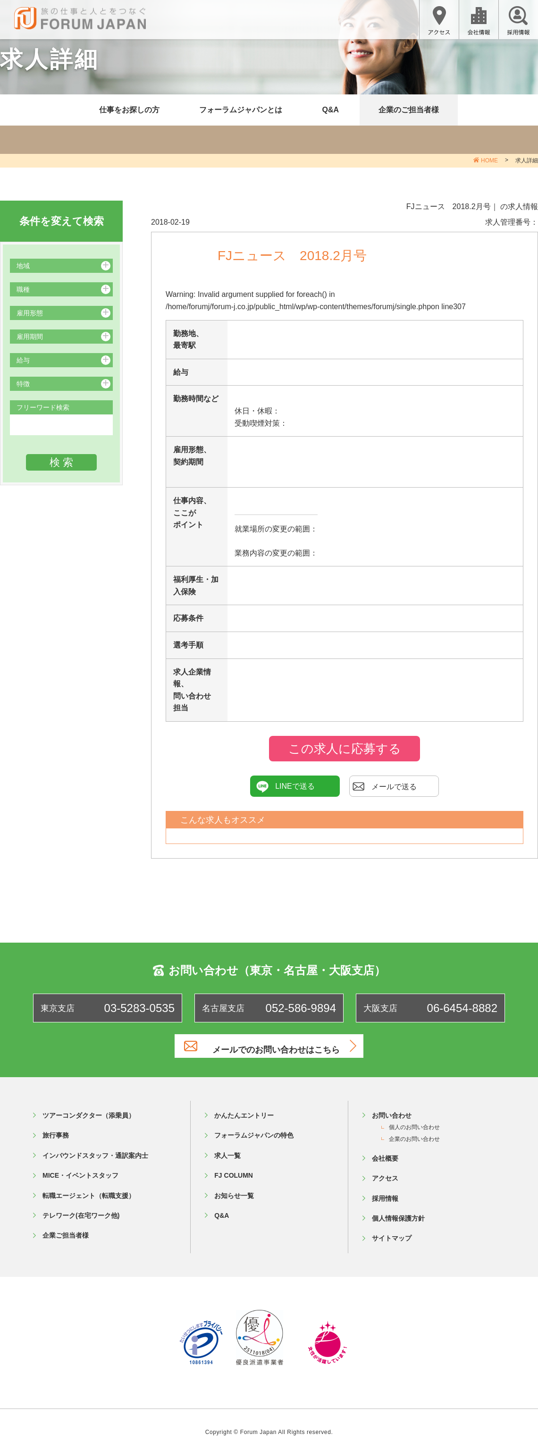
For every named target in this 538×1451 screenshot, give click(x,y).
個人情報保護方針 (398, 1213)
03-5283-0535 (139, 1008)
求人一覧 (227, 1150)
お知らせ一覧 (234, 1190)
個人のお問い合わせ (414, 1122)
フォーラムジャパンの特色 (254, 1130)
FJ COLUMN (233, 1170)
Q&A (330, 110)
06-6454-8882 (462, 1008)
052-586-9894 (301, 1008)
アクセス (385, 1173)
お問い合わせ (392, 1110)
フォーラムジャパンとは (240, 110)
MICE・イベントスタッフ (80, 1170)
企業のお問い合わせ (414, 1133)
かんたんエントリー (244, 1110)
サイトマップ (392, 1233)
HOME (489, 160)
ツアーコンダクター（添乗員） (88, 1110)
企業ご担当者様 (65, 1230)
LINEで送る (285, 787)
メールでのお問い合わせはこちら (280, 1046)
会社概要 (385, 1153)
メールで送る (385, 786)
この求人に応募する (344, 749)
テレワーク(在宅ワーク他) (80, 1210)
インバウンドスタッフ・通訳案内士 (95, 1150)
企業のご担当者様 (408, 110)
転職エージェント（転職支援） (88, 1190)
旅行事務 (55, 1130)
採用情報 (385, 1193)
